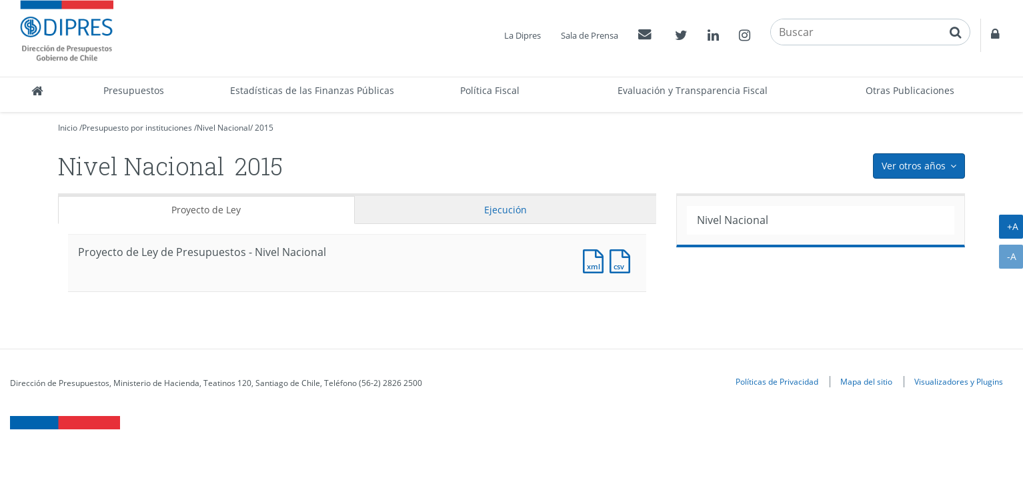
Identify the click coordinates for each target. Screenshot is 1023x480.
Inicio (67, 127)
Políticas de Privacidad (777, 381)
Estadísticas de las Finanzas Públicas (312, 90)
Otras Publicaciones (910, 90)
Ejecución (505, 209)
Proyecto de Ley (206, 209)
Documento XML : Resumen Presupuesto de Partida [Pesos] (596, 260)
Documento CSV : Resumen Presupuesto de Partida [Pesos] (623, 260)
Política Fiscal (490, 90)
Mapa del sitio (866, 381)
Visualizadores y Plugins (958, 381)
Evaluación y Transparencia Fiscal (693, 90)
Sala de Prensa (589, 35)
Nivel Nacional (223, 127)
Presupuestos (133, 90)
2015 (264, 127)
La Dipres (522, 35)
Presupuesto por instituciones (137, 127)
